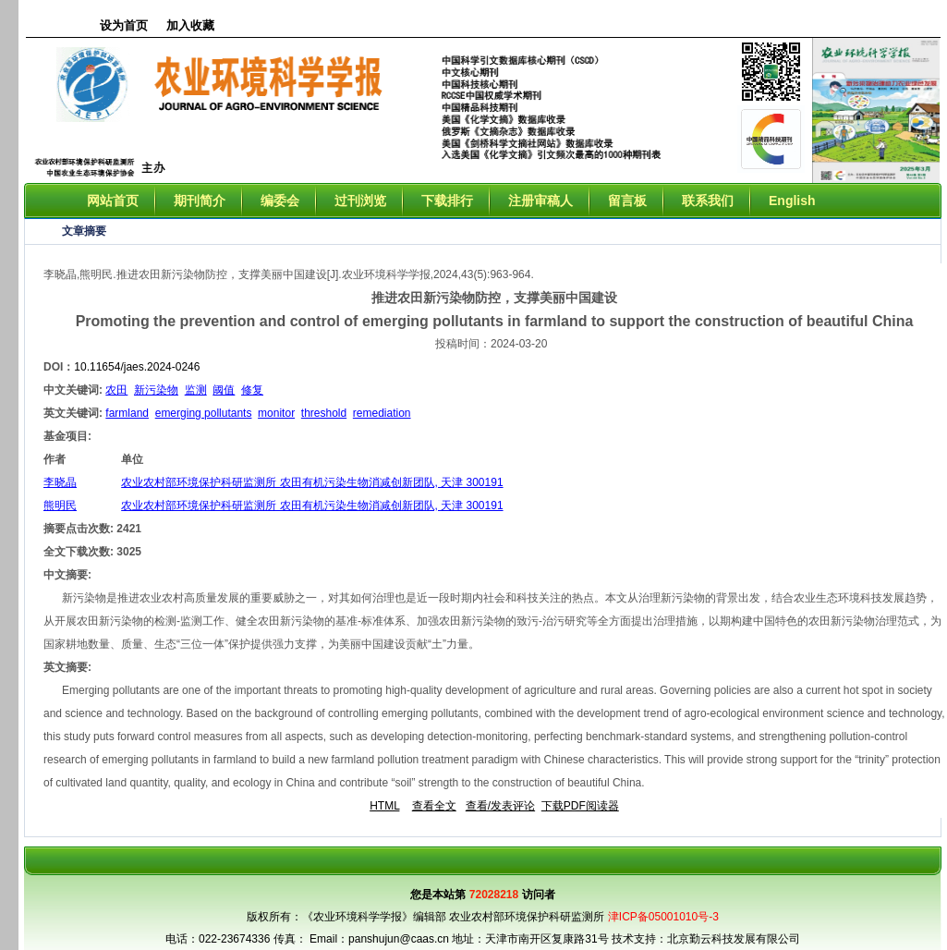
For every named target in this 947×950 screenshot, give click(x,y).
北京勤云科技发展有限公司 (733, 938)
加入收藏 (190, 25)
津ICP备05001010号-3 (663, 916)
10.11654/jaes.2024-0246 (137, 366)
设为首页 (124, 25)
